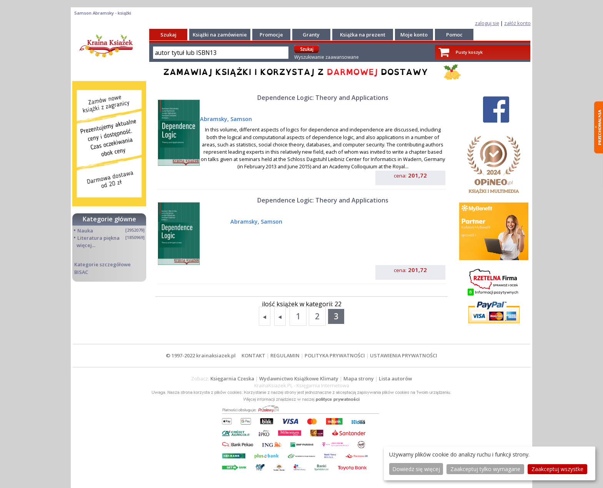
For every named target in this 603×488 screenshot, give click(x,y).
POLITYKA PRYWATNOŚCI (335, 355)
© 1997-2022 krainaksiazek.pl (201, 355)
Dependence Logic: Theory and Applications (322, 97)
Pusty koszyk (469, 52)
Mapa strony (358, 378)
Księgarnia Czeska (232, 378)
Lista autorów (395, 378)
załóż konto (517, 23)
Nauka (85, 230)
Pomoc (454, 34)
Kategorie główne (109, 219)
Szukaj (168, 34)
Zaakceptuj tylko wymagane (485, 469)
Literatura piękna (98, 237)
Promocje (271, 34)
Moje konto (414, 34)
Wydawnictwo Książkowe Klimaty (298, 378)
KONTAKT (253, 355)
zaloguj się (487, 23)
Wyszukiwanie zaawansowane (326, 57)
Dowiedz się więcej (416, 469)
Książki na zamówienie (220, 34)
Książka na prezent (362, 34)
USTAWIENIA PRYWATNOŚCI (403, 355)
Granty (311, 34)
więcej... (86, 245)
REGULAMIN (285, 355)
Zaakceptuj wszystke (557, 469)
